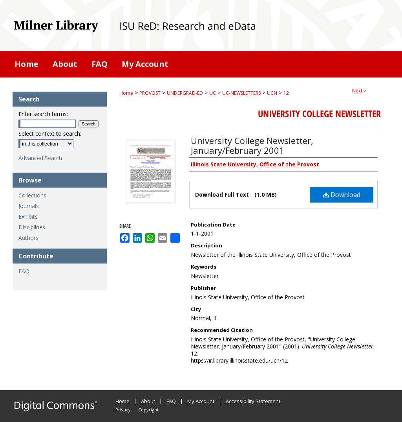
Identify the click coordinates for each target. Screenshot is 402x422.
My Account (200, 401)
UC (212, 93)
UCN (272, 93)
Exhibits (28, 216)
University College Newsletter (319, 113)
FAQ (23, 271)
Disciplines (31, 227)
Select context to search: (49, 133)
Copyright (148, 410)
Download (341, 194)
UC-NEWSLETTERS (241, 93)
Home (126, 93)
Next (357, 90)
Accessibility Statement (253, 401)
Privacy (123, 410)
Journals (28, 206)
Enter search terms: (43, 114)
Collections (32, 195)
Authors (28, 237)
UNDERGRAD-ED (185, 93)
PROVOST (150, 93)
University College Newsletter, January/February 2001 (252, 145)
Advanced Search (40, 158)
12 (286, 93)
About (148, 401)
